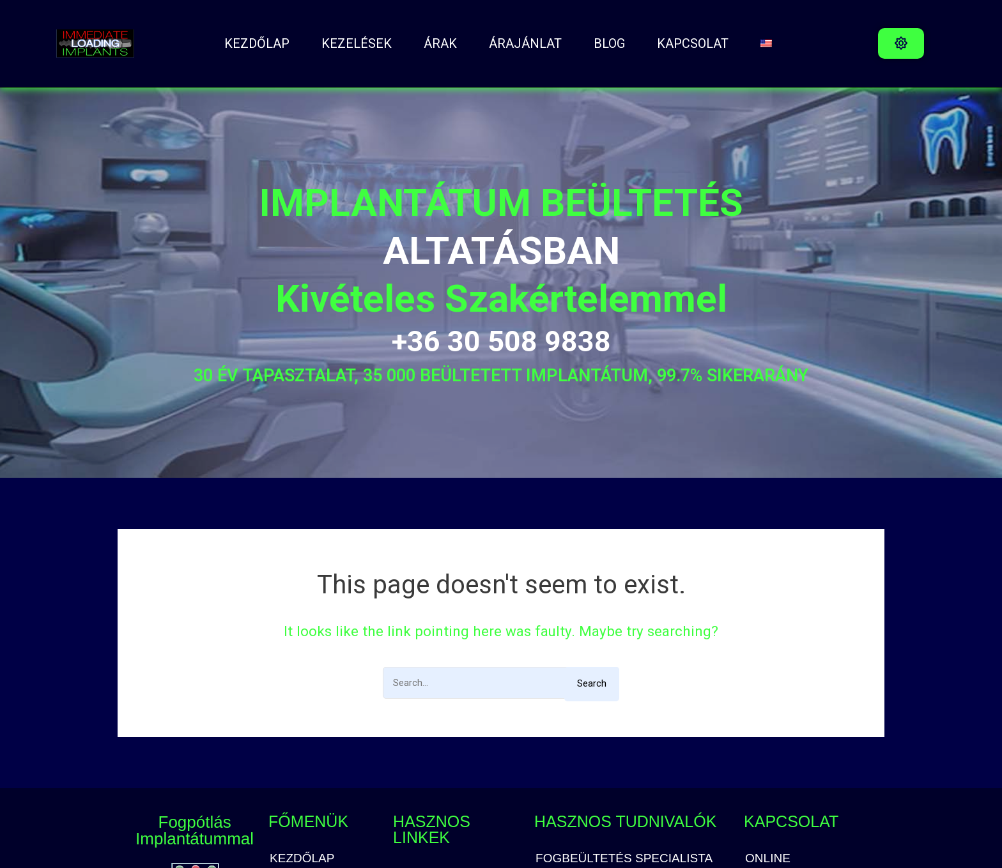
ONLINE (767, 858)
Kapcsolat (692, 43)
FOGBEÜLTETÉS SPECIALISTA (624, 858)
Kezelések (356, 43)
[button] (901, 43)
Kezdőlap (256, 43)
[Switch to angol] (766, 43)
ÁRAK (440, 43)
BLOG (609, 43)
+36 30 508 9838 (501, 341)
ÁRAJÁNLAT (525, 43)
